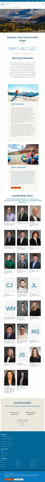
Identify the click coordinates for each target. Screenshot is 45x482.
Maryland (2, 466)
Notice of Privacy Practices (6, 446)
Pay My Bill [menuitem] (42, 0)
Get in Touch (22, 425)
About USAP (4, 449)
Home (5, 7)
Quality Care (3, 450)
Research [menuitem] (28, 0)
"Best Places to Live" (30, 117)
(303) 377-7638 (14, 414)
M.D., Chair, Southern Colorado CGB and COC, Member (8, 272)
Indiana (2, 464)
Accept (9, 479)
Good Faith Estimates (5, 441)
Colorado (2, 460)
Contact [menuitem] (37, 0)
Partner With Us (4, 453)
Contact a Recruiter (16, 187)
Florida (2, 462)
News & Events (4, 455)
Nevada (17, 460)
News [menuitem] (33, 0)
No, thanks (19, 479)
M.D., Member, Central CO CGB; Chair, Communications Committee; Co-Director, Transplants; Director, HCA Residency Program (9, 390)
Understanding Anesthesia (6, 436)
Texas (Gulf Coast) (33, 460)
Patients (3, 434)
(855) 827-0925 (31, 414)
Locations (9, 7)
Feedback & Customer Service (7, 443)
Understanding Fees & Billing (6, 438)
